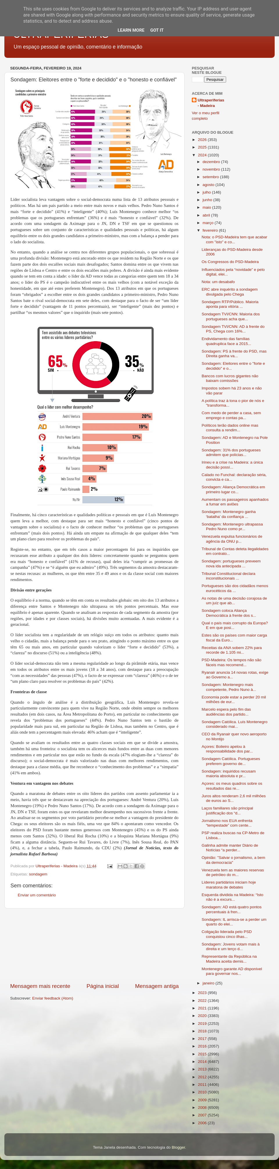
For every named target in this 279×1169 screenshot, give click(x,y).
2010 (203, 1092)
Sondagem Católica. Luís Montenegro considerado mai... (235, 724)
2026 (203, 139)
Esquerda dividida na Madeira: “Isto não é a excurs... (232, 897)
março (208, 223)
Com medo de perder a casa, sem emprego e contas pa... (231, 415)
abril (207, 215)
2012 (203, 1077)
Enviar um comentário (37, 895)
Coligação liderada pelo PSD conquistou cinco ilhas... (227, 934)
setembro (211, 177)
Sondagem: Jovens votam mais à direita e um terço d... (231, 946)
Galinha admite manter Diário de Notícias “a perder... (230, 847)
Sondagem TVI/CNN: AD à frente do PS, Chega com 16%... (233, 328)
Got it (157, 30)
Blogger (178, 1147)
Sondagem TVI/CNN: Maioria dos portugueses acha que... (231, 316)
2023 (203, 993)
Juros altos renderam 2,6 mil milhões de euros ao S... (234, 798)
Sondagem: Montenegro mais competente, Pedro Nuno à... (229, 686)
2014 (203, 1061)
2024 (203, 155)
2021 (203, 1008)
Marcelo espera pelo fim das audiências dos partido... (226, 711)
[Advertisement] (94, 945)
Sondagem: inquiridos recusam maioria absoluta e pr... (229, 773)
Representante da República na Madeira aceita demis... (229, 958)
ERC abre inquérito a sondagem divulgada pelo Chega (230, 291)
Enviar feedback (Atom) (52, 998)
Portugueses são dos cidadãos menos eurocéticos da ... (235, 588)
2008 (203, 1107)
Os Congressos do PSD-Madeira (230, 262)
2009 (203, 1100)
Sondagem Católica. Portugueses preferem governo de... (231, 761)
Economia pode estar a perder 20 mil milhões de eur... (234, 699)
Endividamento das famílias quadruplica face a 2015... (226, 341)
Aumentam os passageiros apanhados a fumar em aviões (235, 501)
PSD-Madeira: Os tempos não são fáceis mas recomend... (232, 662)
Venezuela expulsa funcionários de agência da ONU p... (232, 538)
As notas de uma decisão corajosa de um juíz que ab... (234, 600)
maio (207, 207)
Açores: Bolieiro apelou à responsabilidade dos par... (227, 748)
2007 (203, 1115)
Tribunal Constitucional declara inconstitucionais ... (228, 575)
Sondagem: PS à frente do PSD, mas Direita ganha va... (234, 353)
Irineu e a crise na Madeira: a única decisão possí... (232, 464)
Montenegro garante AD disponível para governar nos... (232, 971)
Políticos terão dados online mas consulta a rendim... (230, 427)
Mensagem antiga (157, 986)
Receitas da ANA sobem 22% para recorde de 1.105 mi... (232, 650)
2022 (203, 1000)
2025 (203, 147)
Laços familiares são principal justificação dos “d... (227, 810)
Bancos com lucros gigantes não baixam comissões (230, 378)
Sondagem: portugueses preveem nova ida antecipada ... (231, 563)
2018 (203, 1031)
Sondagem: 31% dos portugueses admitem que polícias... (231, 452)
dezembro (212, 162)
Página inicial (103, 986)
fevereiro (211, 230)
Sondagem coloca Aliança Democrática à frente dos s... (229, 612)
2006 (203, 1123)
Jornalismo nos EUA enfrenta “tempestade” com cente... (227, 822)
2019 (203, 1023)
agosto (209, 185)
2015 (203, 1054)
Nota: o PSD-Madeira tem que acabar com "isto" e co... (234, 239)
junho (208, 200)
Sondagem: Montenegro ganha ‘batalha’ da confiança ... (229, 514)
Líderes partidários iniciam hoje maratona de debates (229, 884)
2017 (203, 1038)
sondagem (38, 874)
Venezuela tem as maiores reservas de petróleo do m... (233, 872)
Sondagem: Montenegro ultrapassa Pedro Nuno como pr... (232, 526)
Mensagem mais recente (40, 986)
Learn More (131, 30)
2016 (203, 1046)
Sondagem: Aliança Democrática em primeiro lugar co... (233, 489)
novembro (212, 169)
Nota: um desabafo (218, 282)
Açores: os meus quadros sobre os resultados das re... (232, 785)
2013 (203, 1069)
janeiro (209, 983)
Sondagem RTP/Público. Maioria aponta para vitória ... (230, 304)
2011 (203, 1084)
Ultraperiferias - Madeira (211, 103)
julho (207, 192)
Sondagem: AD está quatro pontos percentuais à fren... (232, 909)
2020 (203, 1016)
